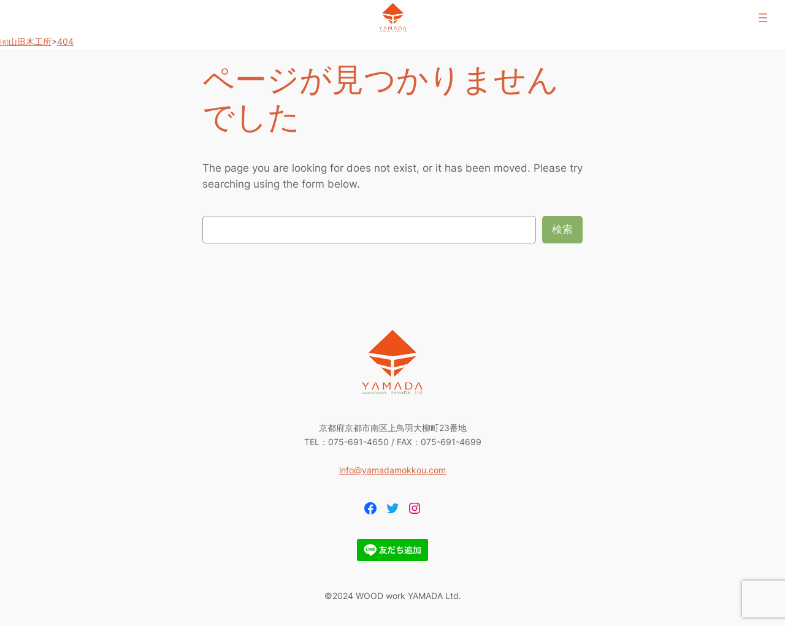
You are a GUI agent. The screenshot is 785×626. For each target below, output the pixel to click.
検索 (562, 229)
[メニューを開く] (763, 17)
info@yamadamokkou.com (392, 470)
